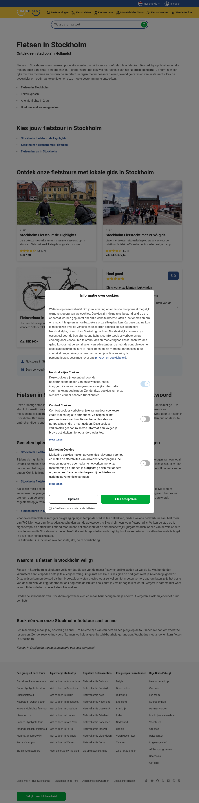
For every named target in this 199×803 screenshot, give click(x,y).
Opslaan (73, 499)
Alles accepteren (125, 499)
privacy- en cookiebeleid (110, 357)
